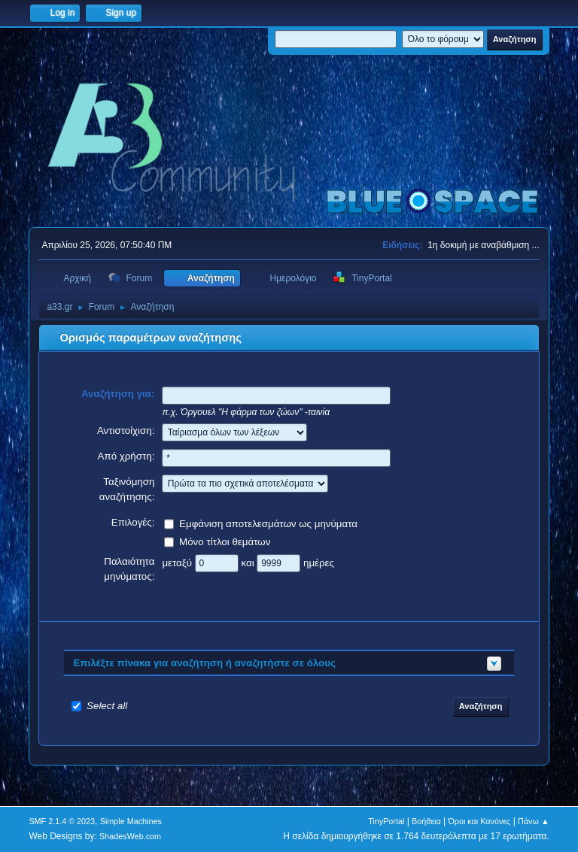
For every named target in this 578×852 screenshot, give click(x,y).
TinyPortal (386, 821)
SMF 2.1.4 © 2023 (62, 821)
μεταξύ (178, 562)
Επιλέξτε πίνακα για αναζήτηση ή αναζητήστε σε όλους (204, 663)
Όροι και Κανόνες (479, 821)
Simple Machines (131, 821)
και (249, 562)
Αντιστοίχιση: (126, 430)
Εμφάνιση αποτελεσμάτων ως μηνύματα (268, 523)
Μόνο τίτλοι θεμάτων (224, 541)
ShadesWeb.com (130, 836)
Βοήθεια (426, 821)
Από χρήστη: (126, 456)
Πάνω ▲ (533, 821)
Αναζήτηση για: (118, 393)
